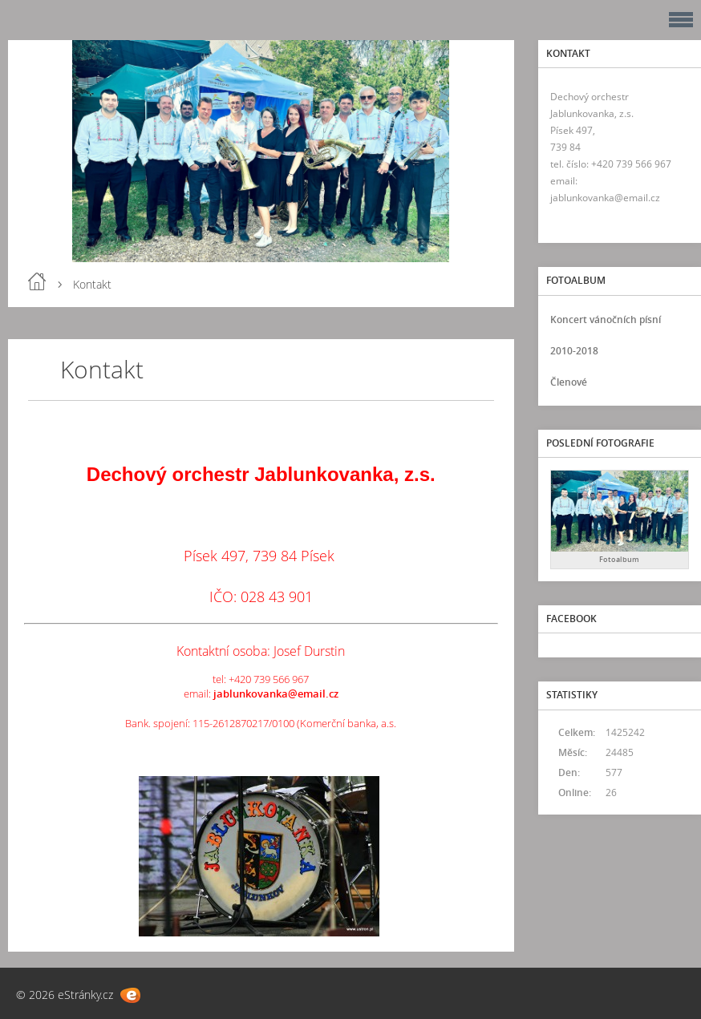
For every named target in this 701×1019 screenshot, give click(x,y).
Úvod (37, 281)
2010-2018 (574, 351)
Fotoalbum (619, 559)
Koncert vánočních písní (605, 319)
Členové (568, 382)
